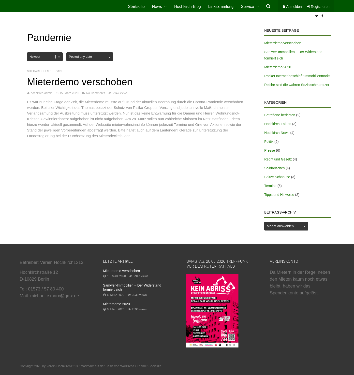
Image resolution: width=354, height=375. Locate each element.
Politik (268, 142)
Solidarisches (38, 71)
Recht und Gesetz (278, 159)
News (157, 6)
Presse (269, 150)
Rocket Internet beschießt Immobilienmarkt (297, 76)
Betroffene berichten (279, 115)
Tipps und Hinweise (279, 195)
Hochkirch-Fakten (277, 124)
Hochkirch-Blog (187, 6)
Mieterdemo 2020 (277, 67)
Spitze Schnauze (277, 177)
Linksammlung (221, 6)
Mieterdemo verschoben (80, 81)
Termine (57, 71)
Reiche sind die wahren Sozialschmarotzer (296, 85)
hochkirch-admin (41, 93)
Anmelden (294, 7)
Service (247, 6)
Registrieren (320, 7)
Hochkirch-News (276, 133)
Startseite (136, 6)
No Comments (95, 93)
